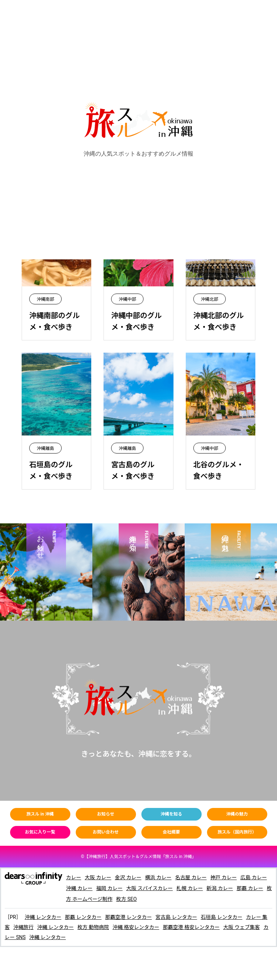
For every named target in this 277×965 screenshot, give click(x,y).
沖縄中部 (127, 299)
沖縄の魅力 (237, 814)
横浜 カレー (158, 877)
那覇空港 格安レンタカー (191, 927)
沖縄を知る (171, 814)
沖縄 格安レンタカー (136, 927)
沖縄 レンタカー (43, 917)
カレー (73, 877)
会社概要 (171, 832)
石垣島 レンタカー (221, 917)
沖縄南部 (45, 299)
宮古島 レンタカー (176, 917)
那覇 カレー (250, 888)
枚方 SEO (126, 899)
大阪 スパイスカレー (149, 888)
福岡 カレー (109, 888)
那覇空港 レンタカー (128, 917)
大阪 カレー (98, 877)
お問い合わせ (106, 832)
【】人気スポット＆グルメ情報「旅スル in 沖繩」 (140, 856)
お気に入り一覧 (40, 832)
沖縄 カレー (79, 888)
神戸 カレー (223, 877)
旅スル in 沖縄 (40, 814)
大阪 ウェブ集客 (241, 927)
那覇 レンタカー (83, 917)
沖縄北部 (209, 299)
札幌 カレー (189, 888)
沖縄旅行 (23, 927)
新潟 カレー (220, 888)
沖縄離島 (45, 448)
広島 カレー (253, 877)
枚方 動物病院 (93, 927)
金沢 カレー (128, 877)
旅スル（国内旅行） (236, 832)
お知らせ (105, 814)
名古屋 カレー (190, 877)
